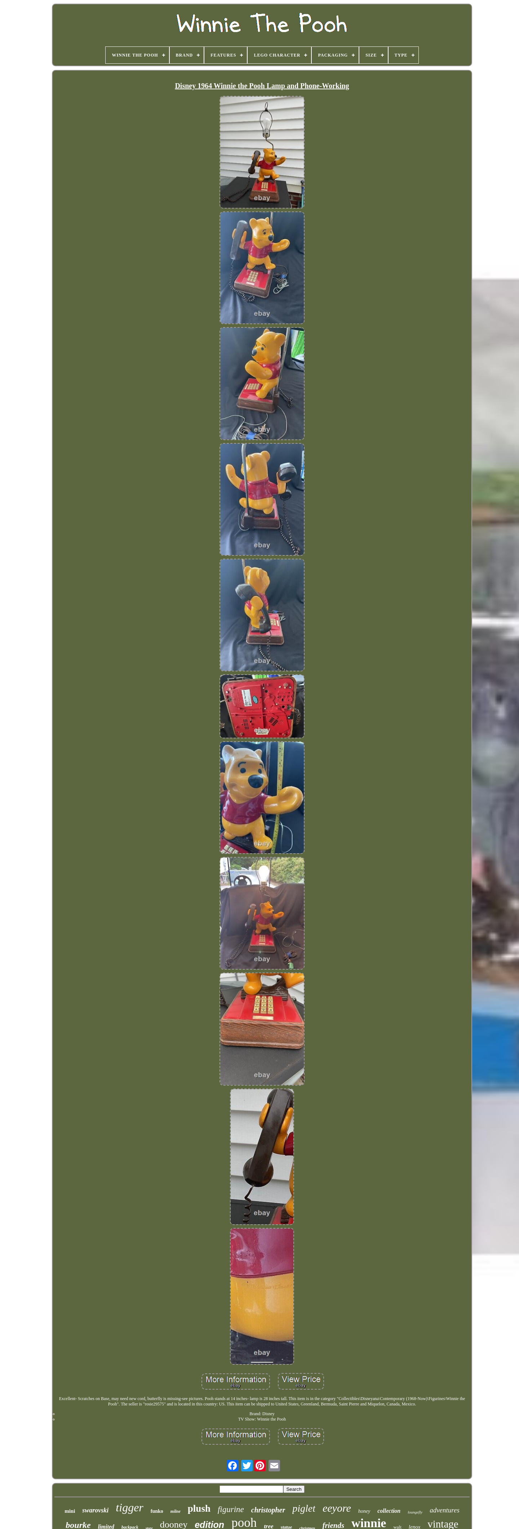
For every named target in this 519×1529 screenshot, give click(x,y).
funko (157, 1511)
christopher (268, 1510)
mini (70, 1511)
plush (199, 1508)
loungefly (415, 1512)
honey (364, 1511)
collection (388, 1511)
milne (175, 1511)
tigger (129, 1507)
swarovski (95, 1510)
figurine (231, 1509)
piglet (303, 1508)
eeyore (337, 1508)
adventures (445, 1510)
